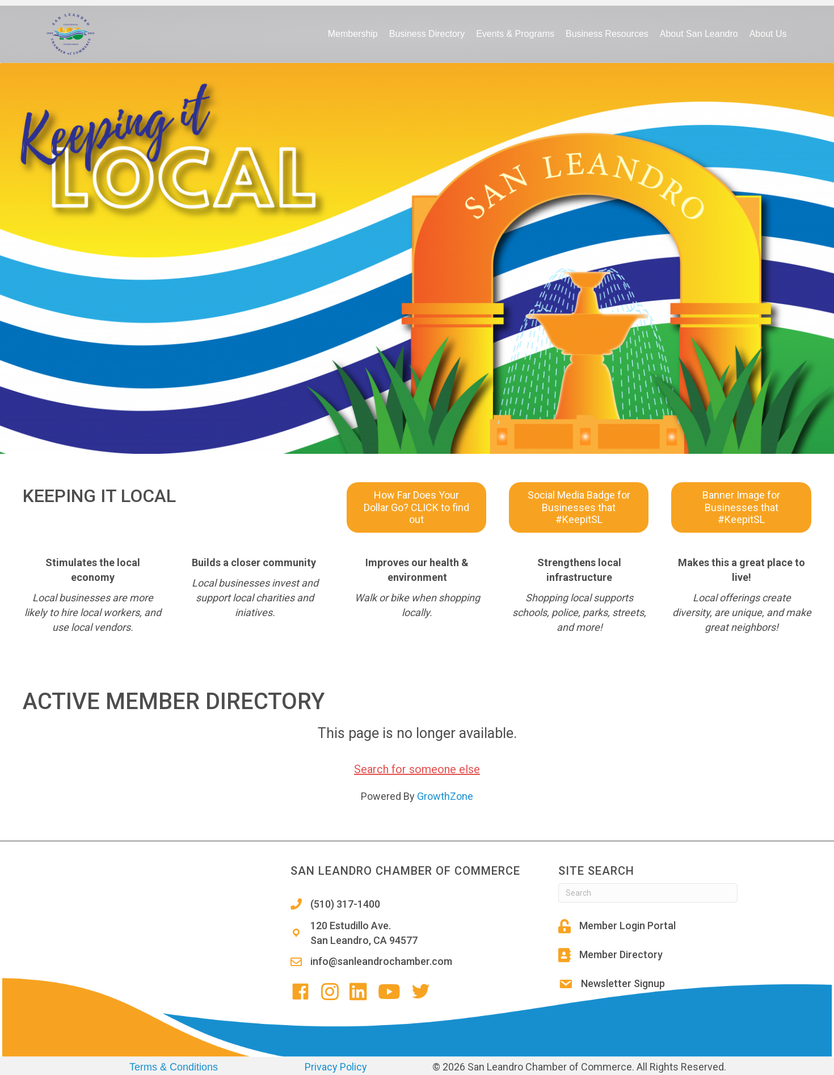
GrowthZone (445, 796)
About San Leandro (699, 34)
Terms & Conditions (173, 1067)
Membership (353, 34)
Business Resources (607, 34)
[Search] (648, 893)
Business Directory (427, 34)
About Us (768, 34)
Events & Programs (515, 34)
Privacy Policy (336, 1067)
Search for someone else (417, 769)
